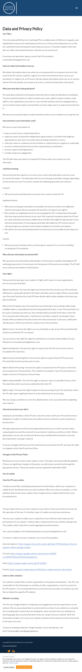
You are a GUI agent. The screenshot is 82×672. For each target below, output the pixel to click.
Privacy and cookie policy (10, 645)
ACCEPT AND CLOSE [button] (24, 667)
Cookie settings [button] (8, 667)
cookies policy (13, 663)
